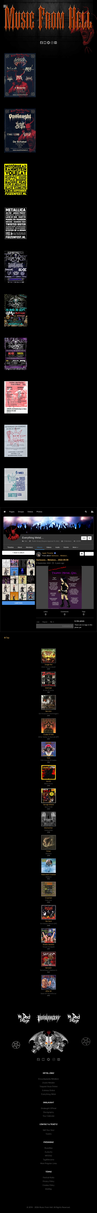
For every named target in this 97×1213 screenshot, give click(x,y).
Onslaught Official (48, 1108)
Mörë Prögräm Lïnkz (48, 1163)
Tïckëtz (49, 1134)
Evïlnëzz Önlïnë (48, 1090)
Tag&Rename (48, 1160)
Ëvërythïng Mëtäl (48, 1094)
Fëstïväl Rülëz (48, 1178)
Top (6, 638)
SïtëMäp (48, 1189)
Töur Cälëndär (48, 1116)
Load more (18, 603)
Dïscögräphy (48, 1112)
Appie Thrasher (47, 553)
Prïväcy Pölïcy (48, 1181)
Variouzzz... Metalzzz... (59, 556)
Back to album (18, 553)
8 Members (66, 541)
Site (24, 541)
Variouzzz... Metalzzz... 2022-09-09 (52, 560)
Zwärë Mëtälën (48, 1083)
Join (84, 538)
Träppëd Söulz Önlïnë (48, 1087)
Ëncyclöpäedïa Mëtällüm (48, 1079)
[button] (85, 511)
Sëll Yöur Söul (48, 1130)
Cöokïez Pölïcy (48, 1185)
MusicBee (48, 1148)
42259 (77, 541)
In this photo (79, 621)
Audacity (48, 1152)
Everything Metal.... (33, 537)
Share (89, 554)
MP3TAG (48, 1156)
